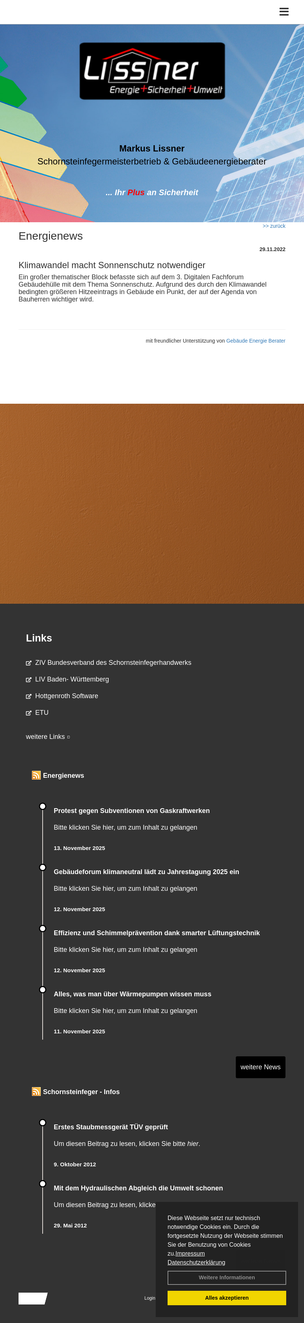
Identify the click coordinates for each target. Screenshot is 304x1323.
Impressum (190, 1253)
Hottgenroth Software (62, 696)
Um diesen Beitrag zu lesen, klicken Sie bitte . (127, 1143)
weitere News (261, 1067)
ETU (37, 712)
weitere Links (48, 736)
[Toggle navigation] (284, 12)
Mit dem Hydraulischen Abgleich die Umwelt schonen (138, 1188)
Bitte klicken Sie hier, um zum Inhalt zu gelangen (125, 827)
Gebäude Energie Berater (255, 341)
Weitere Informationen (227, 1277)
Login (150, 1298)
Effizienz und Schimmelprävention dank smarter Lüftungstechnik (157, 933)
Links (39, 638)
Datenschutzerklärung (196, 1262)
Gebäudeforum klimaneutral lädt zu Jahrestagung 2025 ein (146, 872)
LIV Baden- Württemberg (67, 679)
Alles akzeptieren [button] (227, 1298)
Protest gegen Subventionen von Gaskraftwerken (132, 810)
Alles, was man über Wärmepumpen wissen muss (132, 994)
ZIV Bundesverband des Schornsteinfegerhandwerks (108, 662)
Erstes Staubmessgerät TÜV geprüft (111, 1127)
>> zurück (274, 226)
